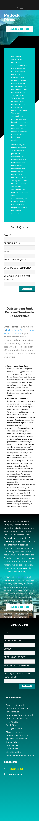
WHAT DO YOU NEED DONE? (19, 269)
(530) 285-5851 (16, 769)
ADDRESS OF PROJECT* (19, 261)
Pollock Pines (20, 576)
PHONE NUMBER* (19, 245)
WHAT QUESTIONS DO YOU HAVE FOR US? (19, 280)
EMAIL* (19, 253)
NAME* (19, 237)
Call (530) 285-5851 (19, 29)
